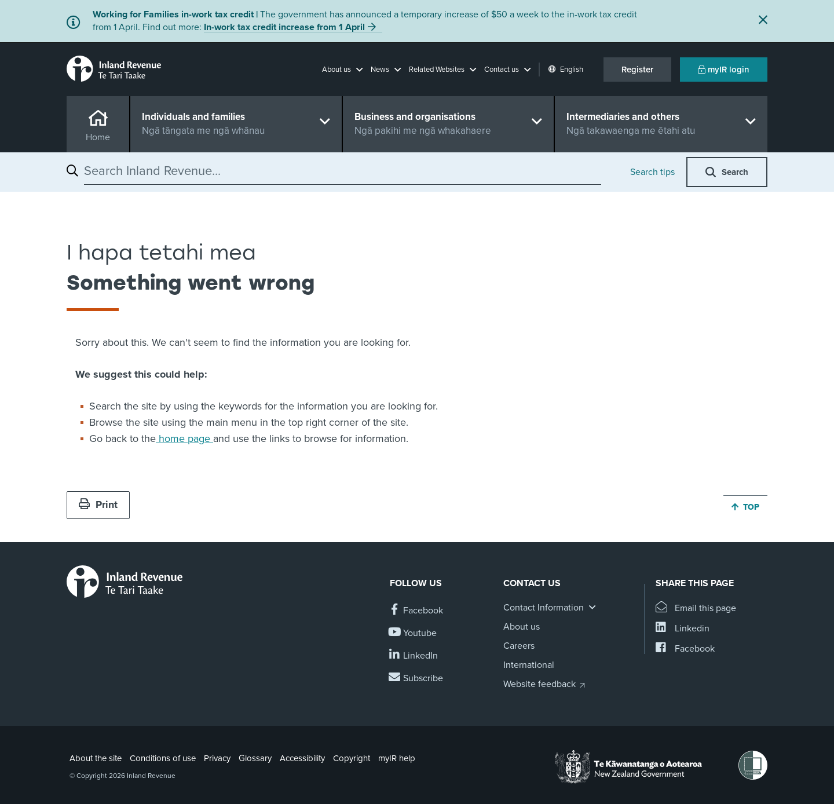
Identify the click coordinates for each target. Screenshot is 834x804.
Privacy (217, 758)
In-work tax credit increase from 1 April (284, 27)
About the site (96, 758)
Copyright (351, 758)
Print (98, 504)
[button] (342, 69)
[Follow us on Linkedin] (414, 656)
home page (184, 438)
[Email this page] (696, 608)
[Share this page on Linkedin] (682, 629)
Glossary (255, 758)
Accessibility (302, 758)
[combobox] (342, 171)
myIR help (396, 758)
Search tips (652, 172)
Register (637, 69)
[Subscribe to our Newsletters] (416, 678)
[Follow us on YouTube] (413, 633)
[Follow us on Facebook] (416, 611)
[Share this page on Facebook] (685, 649)
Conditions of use (163, 758)
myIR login (723, 69)
